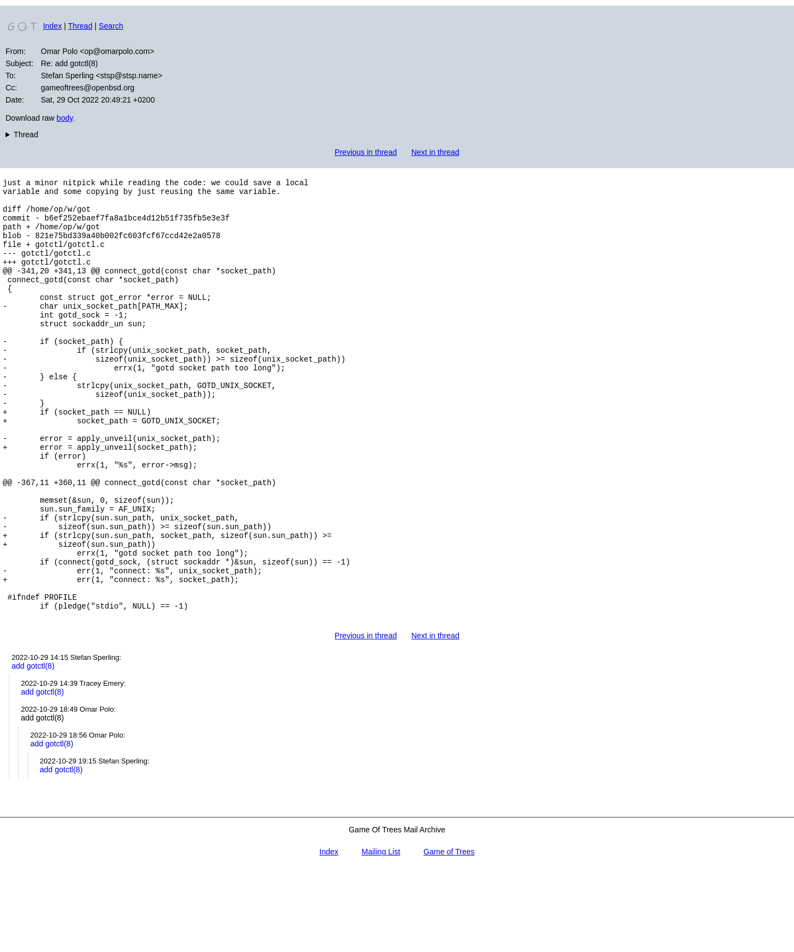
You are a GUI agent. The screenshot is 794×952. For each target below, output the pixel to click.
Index (52, 25)
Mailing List (381, 934)
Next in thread (435, 152)
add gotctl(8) (33, 748)
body (65, 118)
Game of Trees (449, 934)
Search (111, 25)
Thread (80, 25)
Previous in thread (366, 152)
